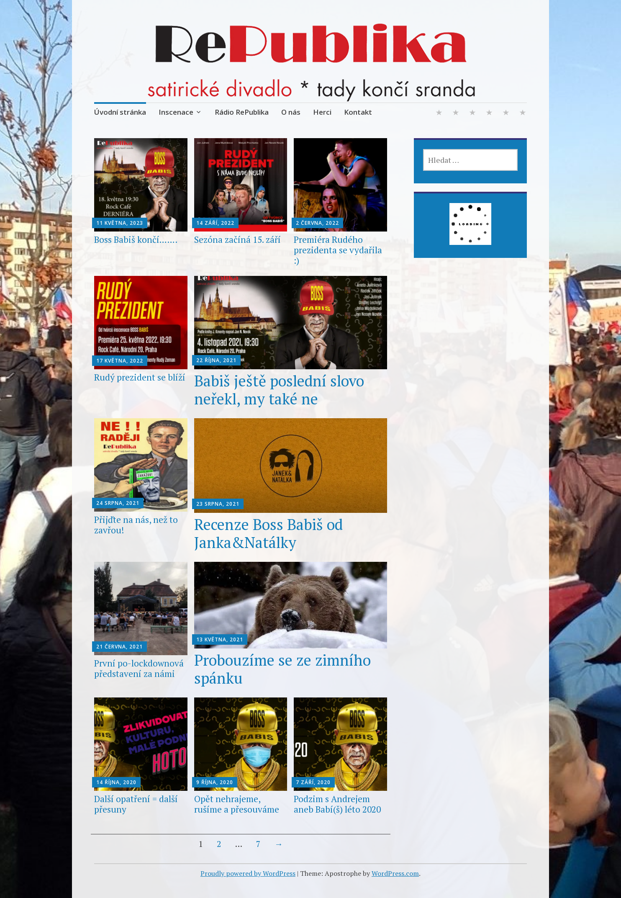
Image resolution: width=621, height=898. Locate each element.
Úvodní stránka (120, 112)
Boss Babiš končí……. (135, 239)
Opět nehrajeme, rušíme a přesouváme (236, 804)
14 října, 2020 (116, 782)
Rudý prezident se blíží (139, 377)
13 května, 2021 (219, 639)
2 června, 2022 (317, 222)
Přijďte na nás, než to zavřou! (136, 525)
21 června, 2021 (119, 646)
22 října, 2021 (216, 360)
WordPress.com (395, 873)
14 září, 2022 (215, 222)
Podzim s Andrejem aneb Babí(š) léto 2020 (337, 804)
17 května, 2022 (119, 360)
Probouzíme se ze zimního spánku (282, 669)
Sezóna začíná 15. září (237, 239)
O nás (290, 112)
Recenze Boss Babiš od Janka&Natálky (268, 533)
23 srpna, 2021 (217, 503)
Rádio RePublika (242, 112)
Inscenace (176, 112)
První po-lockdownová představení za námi (139, 668)
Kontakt (358, 112)
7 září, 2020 (313, 782)
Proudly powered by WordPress (247, 873)
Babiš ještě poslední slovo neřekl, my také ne (279, 390)
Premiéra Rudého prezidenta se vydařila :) (338, 250)
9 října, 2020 (214, 782)
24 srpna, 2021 (117, 503)
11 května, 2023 (119, 222)
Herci (322, 112)
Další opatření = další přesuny (136, 804)
